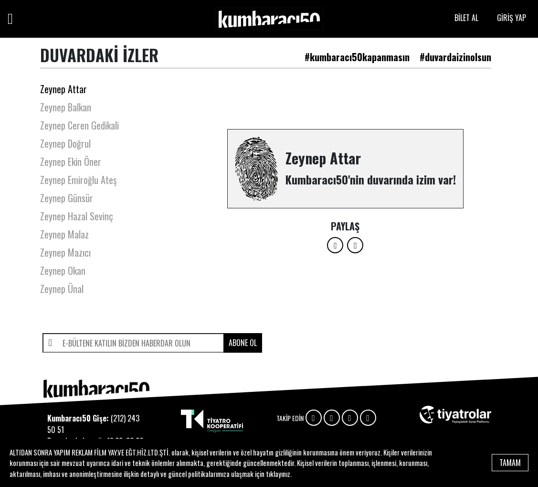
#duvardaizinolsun (455, 57)
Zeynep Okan (62, 270)
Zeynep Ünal (62, 288)
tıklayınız (278, 473)
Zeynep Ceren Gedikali (79, 125)
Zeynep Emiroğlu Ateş (78, 180)
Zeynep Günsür (66, 198)
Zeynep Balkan (65, 107)
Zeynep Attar (63, 89)
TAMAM (510, 462)
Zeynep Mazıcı (65, 252)
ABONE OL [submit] (243, 342)
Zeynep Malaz (64, 234)
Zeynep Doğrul (65, 143)
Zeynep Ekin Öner (70, 161)
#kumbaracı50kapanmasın (357, 57)
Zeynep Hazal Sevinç (76, 216)
